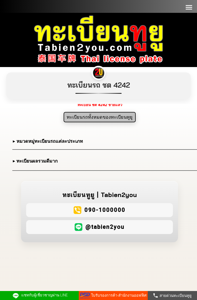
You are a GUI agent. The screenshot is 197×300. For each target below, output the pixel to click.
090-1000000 (104, 210)
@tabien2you (104, 227)
